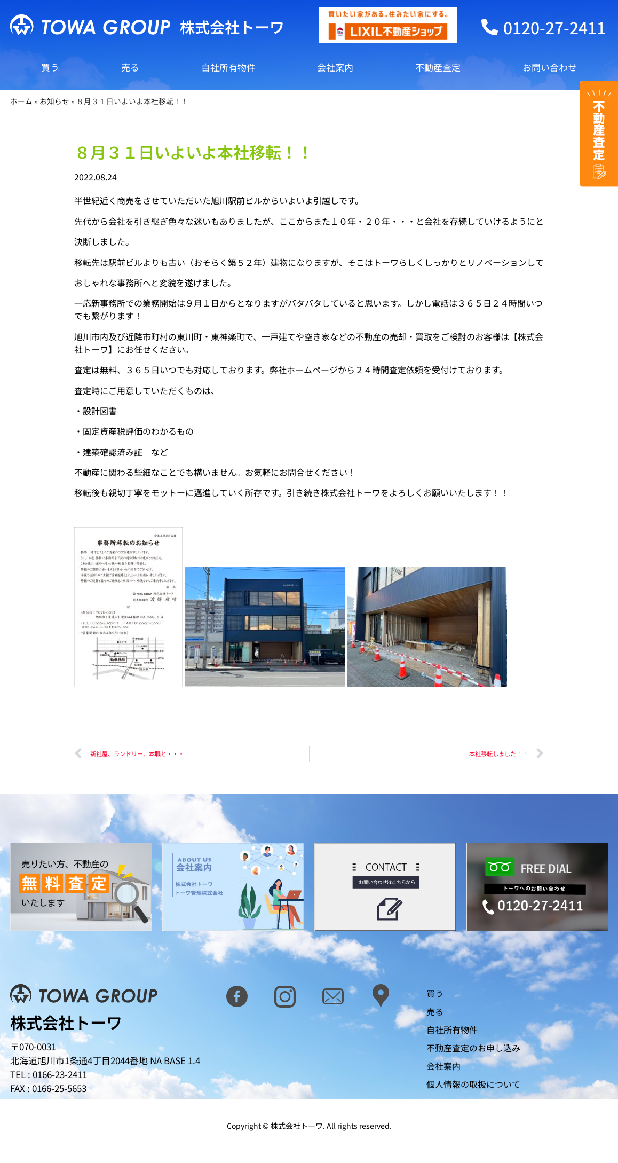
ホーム (21, 101)
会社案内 (335, 67)
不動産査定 (438, 67)
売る (130, 67)
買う (50, 67)
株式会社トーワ (232, 26)
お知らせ (54, 101)
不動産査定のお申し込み (473, 1047)
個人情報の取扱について (473, 1084)
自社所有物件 (228, 67)
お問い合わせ (549, 67)
